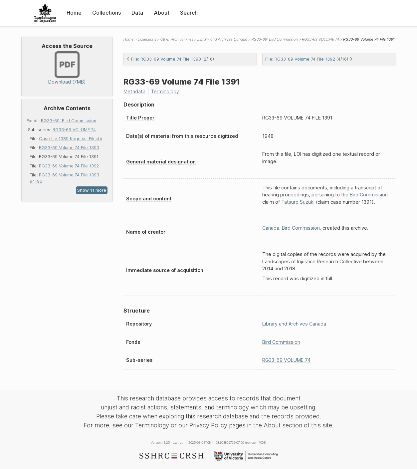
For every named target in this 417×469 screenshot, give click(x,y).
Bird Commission (369, 194)
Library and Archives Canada (222, 39)
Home (74, 12)
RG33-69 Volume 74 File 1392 (69, 165)
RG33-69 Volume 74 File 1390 (69, 147)
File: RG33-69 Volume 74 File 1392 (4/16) (309, 59)
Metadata (134, 91)
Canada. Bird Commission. (291, 228)
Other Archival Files (176, 39)
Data (137, 12)
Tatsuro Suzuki (297, 202)
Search (189, 12)
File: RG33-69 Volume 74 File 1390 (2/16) (170, 59)
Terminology (165, 91)
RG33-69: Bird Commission (68, 120)
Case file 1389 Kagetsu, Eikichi (70, 138)
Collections (106, 12)
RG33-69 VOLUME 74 (74, 129)
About (161, 12)
